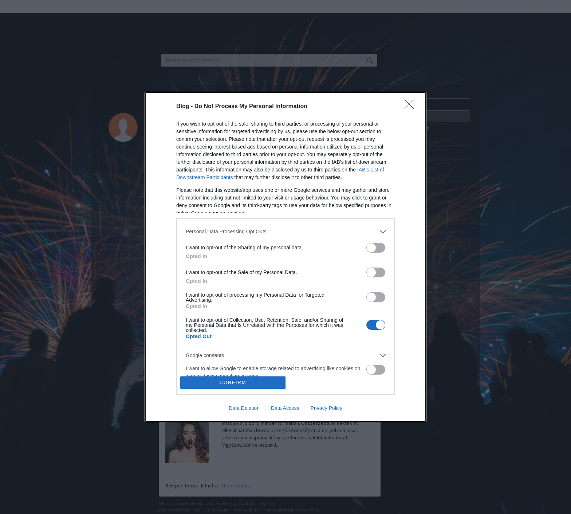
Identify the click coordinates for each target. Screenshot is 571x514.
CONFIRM (233, 383)
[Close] (411, 107)
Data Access (285, 408)
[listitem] (285, 232)
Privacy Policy (326, 408)
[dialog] (285, 257)
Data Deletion (244, 408)
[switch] (375, 248)
